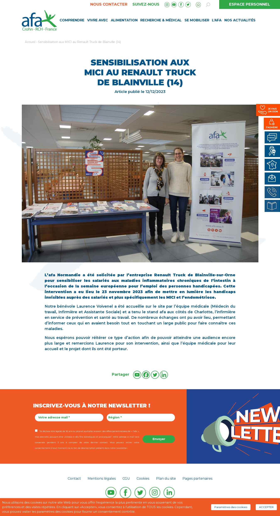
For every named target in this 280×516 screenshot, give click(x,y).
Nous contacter (108, 4)
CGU (126, 479)
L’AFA (216, 20)
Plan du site (166, 479)
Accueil (30, 42)
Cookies (143, 479)
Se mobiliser (197, 20)
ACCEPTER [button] (266, 507)
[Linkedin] (164, 375)
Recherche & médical (161, 20)
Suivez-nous (145, 4)
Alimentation (124, 20)
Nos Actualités (240, 20)
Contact (74, 479)
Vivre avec (97, 20)
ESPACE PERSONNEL (249, 4)
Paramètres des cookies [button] (230, 507)
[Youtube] (137, 375)
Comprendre (72, 20)
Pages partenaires (197, 479)
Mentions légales (102, 479)
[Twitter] (155, 375)
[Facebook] (146, 375)
